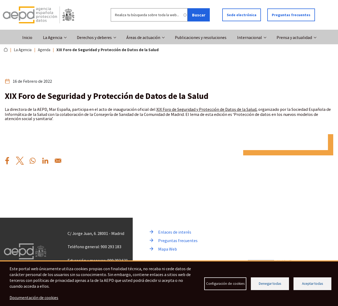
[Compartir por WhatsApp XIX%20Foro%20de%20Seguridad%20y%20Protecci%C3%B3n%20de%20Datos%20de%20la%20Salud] (32, 160)
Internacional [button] (249, 37)
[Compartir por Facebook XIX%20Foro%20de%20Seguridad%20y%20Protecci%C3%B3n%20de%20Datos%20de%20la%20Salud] (7, 160)
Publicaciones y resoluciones (200, 37)
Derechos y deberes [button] (94, 37)
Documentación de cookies (34, 297)
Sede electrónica (241, 14)
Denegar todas (270, 283)
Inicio (27, 37)
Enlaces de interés (174, 232)
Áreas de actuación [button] (143, 37)
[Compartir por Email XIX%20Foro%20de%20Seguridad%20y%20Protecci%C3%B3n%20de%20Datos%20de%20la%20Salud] (58, 160)
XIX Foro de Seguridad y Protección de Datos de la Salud (206, 109)
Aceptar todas (312, 283)
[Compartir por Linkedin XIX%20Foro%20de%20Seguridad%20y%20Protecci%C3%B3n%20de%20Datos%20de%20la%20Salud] (45, 160)
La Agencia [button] (52, 37)
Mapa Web (167, 249)
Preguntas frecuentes (291, 14)
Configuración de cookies (225, 283)
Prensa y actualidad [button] (294, 37)
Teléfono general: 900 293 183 (94, 246)
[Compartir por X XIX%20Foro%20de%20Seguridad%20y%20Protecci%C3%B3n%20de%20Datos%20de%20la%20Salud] (20, 160)
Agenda (44, 49)
